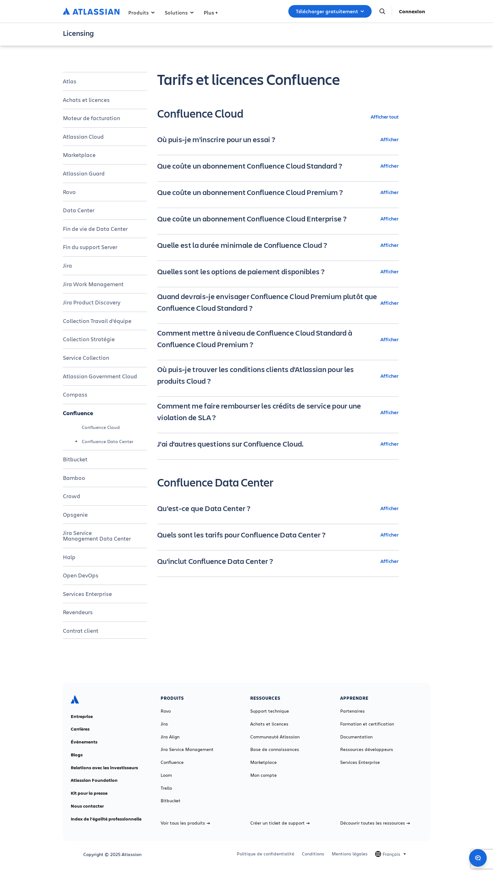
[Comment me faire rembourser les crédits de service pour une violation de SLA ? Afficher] (278, 412)
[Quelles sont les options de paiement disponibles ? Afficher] (278, 271)
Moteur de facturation (91, 118)
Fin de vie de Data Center (95, 228)
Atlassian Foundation (94, 780)
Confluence (78, 413)
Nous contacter (87, 806)
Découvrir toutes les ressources (375, 823)
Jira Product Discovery (91, 302)
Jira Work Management (93, 284)
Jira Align (170, 736)
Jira (67, 265)
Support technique (269, 711)
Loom (166, 775)
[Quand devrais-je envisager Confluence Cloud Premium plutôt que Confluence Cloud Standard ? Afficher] (278, 302)
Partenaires (352, 711)
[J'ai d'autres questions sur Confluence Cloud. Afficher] (278, 443)
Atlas (69, 81)
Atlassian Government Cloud (100, 376)
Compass (75, 394)
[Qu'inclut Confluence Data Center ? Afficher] (278, 561)
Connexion (412, 11)
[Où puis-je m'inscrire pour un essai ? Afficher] (278, 139)
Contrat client (80, 630)
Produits (141, 12)
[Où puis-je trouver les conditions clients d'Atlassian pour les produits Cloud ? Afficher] (278, 375)
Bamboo (74, 477)
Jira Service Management (187, 749)
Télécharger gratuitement (330, 11)
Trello (166, 788)
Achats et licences (86, 99)
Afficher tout (385, 116)
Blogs (77, 754)
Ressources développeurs (366, 749)
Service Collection (86, 357)
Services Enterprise (87, 594)
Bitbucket (75, 459)
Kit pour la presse (89, 793)
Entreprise (82, 716)
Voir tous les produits (185, 823)
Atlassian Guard (84, 173)
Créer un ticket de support (280, 823)
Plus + (211, 12)
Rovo (69, 192)
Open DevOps (80, 575)
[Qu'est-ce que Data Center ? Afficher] (278, 508)
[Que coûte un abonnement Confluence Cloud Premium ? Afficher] (278, 192)
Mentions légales (350, 853)
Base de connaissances (274, 749)
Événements (84, 741)
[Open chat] (478, 858)
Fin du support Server (90, 247)
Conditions (313, 853)
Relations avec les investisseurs (104, 767)
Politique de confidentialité (265, 853)
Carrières (80, 728)
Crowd (71, 496)
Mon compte (263, 775)
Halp (69, 557)
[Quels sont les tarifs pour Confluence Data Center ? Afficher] (278, 534)
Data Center (78, 210)
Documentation (356, 736)
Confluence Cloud (101, 427)
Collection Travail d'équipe (97, 321)
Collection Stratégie (89, 339)
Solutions (179, 12)
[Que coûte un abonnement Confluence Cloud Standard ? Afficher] (278, 165)
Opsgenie (75, 514)
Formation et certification (367, 723)
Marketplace (79, 154)
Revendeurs (78, 612)
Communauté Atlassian (275, 736)
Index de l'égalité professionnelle (106, 818)
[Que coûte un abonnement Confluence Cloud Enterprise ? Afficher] (278, 218)
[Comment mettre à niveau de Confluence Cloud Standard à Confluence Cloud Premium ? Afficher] (278, 339)
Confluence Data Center (107, 441)
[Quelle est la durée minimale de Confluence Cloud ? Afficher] (278, 245)
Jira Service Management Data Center (97, 535)
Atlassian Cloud (83, 136)
